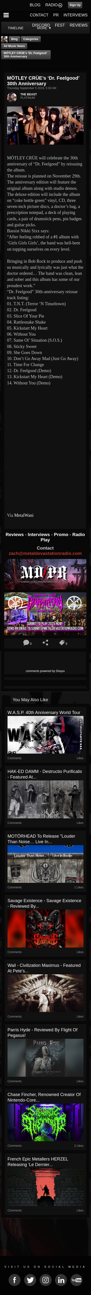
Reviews (15, 534)
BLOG (35, 5)
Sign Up (75, 5)
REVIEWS (79, 25)
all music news (14, 46)
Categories (30, 39)
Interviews (39, 534)
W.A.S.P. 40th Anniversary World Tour (44, 712)
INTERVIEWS (76, 15)
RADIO (51, 5)
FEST (60, 25)
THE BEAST (28, 94)
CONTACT (39, 15)
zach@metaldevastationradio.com (45, 553)
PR (55, 15)
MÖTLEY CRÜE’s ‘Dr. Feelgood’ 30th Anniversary (25, 54)
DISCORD (41, 25)
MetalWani (23, 515)
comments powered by (45, 671)
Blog (14, 39)
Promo (61, 534)
